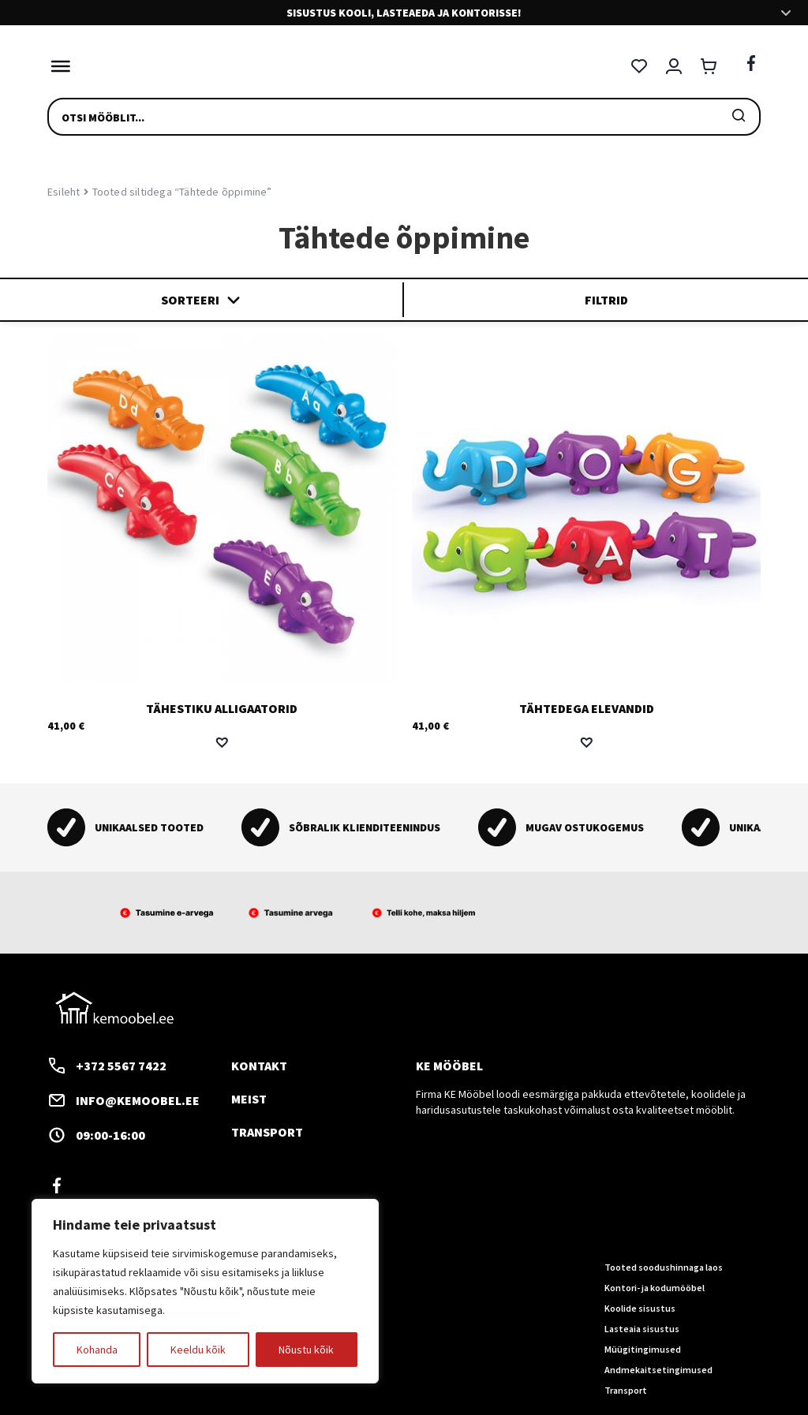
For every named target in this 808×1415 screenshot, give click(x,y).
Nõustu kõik (306, 1349)
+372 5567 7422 (106, 1064)
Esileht (63, 192)
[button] (222, 742)
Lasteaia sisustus (641, 1328)
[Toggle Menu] (56, 66)
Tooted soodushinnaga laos (663, 1267)
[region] (205, 1291)
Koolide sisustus (639, 1308)
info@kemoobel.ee (123, 1099)
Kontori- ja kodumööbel (654, 1288)
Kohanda (97, 1349)
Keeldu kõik (198, 1349)
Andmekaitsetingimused (658, 1369)
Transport (267, 1131)
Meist (249, 1098)
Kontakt (259, 1065)
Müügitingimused (642, 1348)
